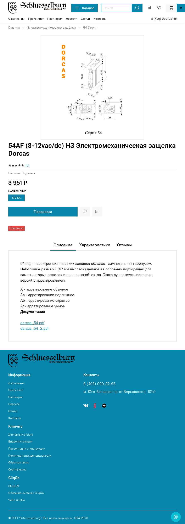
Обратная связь (18, 462)
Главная (14, 27)
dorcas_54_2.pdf (34, 328)
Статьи (85, 19)
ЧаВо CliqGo (16, 500)
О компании (16, 19)
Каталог (84, 8)
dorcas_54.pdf (32, 322)
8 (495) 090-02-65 (164, 19)
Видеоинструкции (20, 441)
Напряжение (17, 191)
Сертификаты (17, 469)
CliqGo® (13, 486)
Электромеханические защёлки (51, 27)
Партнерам (54, 19)
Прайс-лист (36, 19)
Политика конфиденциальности (29, 455)
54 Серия (90, 27)
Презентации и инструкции (26, 448)
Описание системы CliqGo (26, 493)
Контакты (100, 19)
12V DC (16, 198)
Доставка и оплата (20, 434)
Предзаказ (43, 211)
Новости (71, 19)
